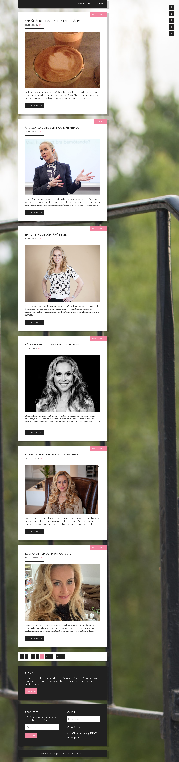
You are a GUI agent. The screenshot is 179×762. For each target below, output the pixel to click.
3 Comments (101, 122)
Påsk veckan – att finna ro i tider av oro (53, 344)
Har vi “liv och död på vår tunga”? (48, 234)
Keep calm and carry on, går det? (48, 553)
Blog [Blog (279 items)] (93, 733)
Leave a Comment (99, 15)
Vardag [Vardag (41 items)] (70, 737)
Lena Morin (31, 3)
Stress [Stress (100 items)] (77, 733)
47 (58, 656)
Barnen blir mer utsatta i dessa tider (51, 454)
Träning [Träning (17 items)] (86, 733)
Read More (31, 691)
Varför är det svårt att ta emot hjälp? (52, 21)
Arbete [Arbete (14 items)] (69, 733)
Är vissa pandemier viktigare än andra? (52, 128)
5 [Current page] (42, 656)
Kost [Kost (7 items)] (77, 738)
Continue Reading (34, 105)
